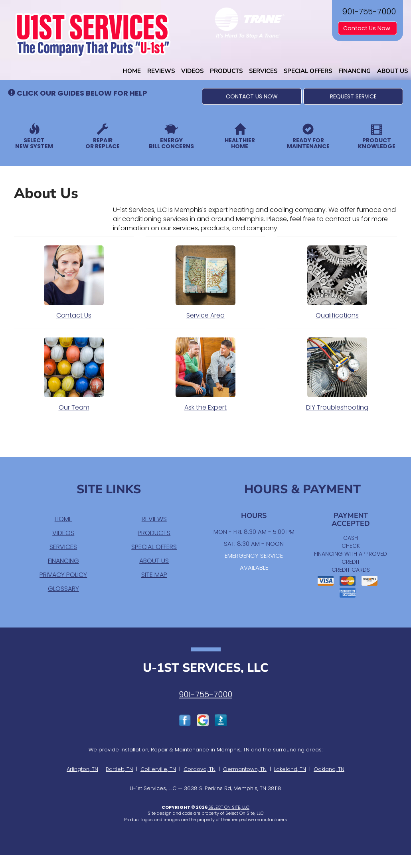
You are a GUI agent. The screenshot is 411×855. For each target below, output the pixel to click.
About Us (392, 71)
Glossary (63, 588)
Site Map (154, 574)
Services (263, 71)
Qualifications (337, 282)
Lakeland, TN (290, 769)
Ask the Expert (205, 374)
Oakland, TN (329, 769)
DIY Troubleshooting (337, 374)
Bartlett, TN (119, 769)
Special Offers (308, 71)
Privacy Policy (63, 574)
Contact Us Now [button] (367, 28)
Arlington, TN (82, 769)
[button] (252, 96)
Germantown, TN (245, 769)
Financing (354, 71)
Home (132, 71)
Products (226, 71)
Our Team (74, 374)
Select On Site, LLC (228, 807)
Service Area (205, 282)
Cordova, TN (199, 769)
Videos (192, 71)
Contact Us (74, 282)
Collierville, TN (158, 769)
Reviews (161, 71)
